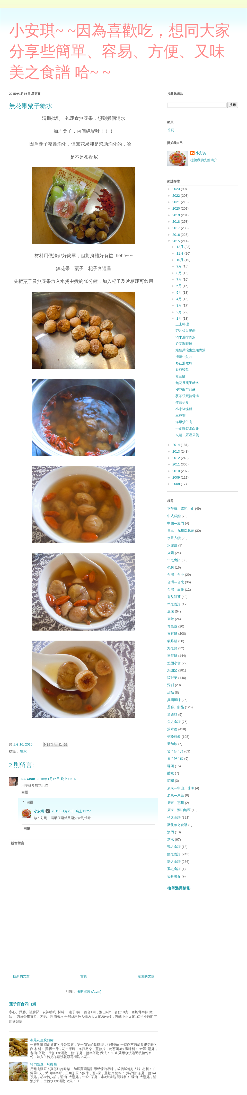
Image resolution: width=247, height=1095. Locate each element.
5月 (180, 292)
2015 (176, 241)
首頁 (83, 976)
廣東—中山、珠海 (180, 788)
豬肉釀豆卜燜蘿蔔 (43, 1064)
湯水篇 (172, 729)
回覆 (24, 792)
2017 (176, 228)
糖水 (23, 751)
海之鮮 (172, 648)
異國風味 (174, 700)
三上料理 (182, 324)
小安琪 (39, 811)
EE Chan (28, 779)
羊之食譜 (174, 604)
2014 (176, 445)
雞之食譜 (174, 862)
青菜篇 (172, 633)
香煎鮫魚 (182, 370)
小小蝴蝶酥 (183, 409)
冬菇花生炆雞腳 (42, 1040)
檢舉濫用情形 (178, 888)
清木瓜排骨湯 (185, 337)
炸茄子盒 (182, 402)
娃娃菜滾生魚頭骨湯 (190, 350)
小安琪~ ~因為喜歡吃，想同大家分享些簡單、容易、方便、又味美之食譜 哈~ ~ (119, 51)
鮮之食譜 (174, 854)
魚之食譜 (174, 722)
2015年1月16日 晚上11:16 (56, 779)
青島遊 (172, 626)
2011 (176, 464)
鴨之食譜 (174, 847)
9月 (180, 266)
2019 (176, 215)
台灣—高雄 (175, 589)
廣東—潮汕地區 (179, 810)
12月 (180, 247)
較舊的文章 (146, 976)
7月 (180, 279)
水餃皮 (172, 545)
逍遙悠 (172, 714)
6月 (180, 286)
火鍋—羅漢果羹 (187, 435)
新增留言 (17, 843)
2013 (176, 451)
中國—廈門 (175, 523)
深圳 (170, 685)
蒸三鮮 (180, 376)
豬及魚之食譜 (177, 825)
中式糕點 (174, 516)
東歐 (170, 619)
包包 (170, 567)
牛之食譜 (174, 560)
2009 (176, 477)
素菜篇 (172, 656)
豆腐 (170, 611)
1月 (180, 318)
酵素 (170, 773)
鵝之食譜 (174, 869)
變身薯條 (174, 876)
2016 (176, 235)
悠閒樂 (172, 670)
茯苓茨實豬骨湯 (187, 396)
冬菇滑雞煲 (183, 363)
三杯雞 (180, 415)
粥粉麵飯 (174, 737)
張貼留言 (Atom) (89, 991)
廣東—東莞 (175, 795)
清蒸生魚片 (183, 357)
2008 (176, 484)
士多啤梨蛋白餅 (187, 428)
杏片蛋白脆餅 (185, 331)
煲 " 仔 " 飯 (175, 758)
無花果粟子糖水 (187, 383)
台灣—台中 (175, 575)
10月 (180, 260)
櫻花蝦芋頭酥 (185, 389)
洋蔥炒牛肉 (183, 422)
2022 (176, 196)
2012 (176, 458)
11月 (180, 253)
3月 (180, 305)
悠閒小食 (174, 663)
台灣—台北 (175, 582)
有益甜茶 (174, 597)
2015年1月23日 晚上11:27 (71, 811)
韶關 (170, 781)
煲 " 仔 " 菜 (175, 751)
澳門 (170, 832)
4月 (180, 299)
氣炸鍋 (172, 641)
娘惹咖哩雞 (183, 344)
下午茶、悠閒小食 (180, 508)
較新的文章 (21, 976)
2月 (180, 312)
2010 (176, 471)
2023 (176, 189)
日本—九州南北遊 (180, 531)
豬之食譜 (174, 817)
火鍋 (170, 553)
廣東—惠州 (175, 803)
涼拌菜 (172, 678)
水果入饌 (174, 538)
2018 (176, 221)
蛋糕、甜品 (175, 707)
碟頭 (170, 766)
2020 (176, 208)
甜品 (170, 692)
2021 (176, 202)
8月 (180, 273)
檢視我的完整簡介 (203, 160)
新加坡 (172, 744)
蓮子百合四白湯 (22, 1004)
